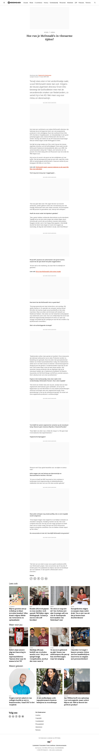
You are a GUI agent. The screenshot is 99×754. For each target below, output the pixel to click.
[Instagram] (19, 716)
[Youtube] (23, 716)
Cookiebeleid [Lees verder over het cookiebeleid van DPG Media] (36, 745)
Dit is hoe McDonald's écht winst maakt (48, 271)
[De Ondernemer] (14, 3)
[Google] (10, 716)
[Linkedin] (13, 716)
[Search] (95, 3)
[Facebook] (16, 716)
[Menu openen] (4, 3)
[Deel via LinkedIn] (46, 578)
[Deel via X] (42, 578)
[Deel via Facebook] (38, 578)
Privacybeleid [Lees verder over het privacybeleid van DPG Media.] (42, 745)
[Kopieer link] (31, 578)
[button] (50, 745)
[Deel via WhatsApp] (35, 578)
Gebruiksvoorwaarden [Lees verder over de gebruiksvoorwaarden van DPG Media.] (61, 745)
